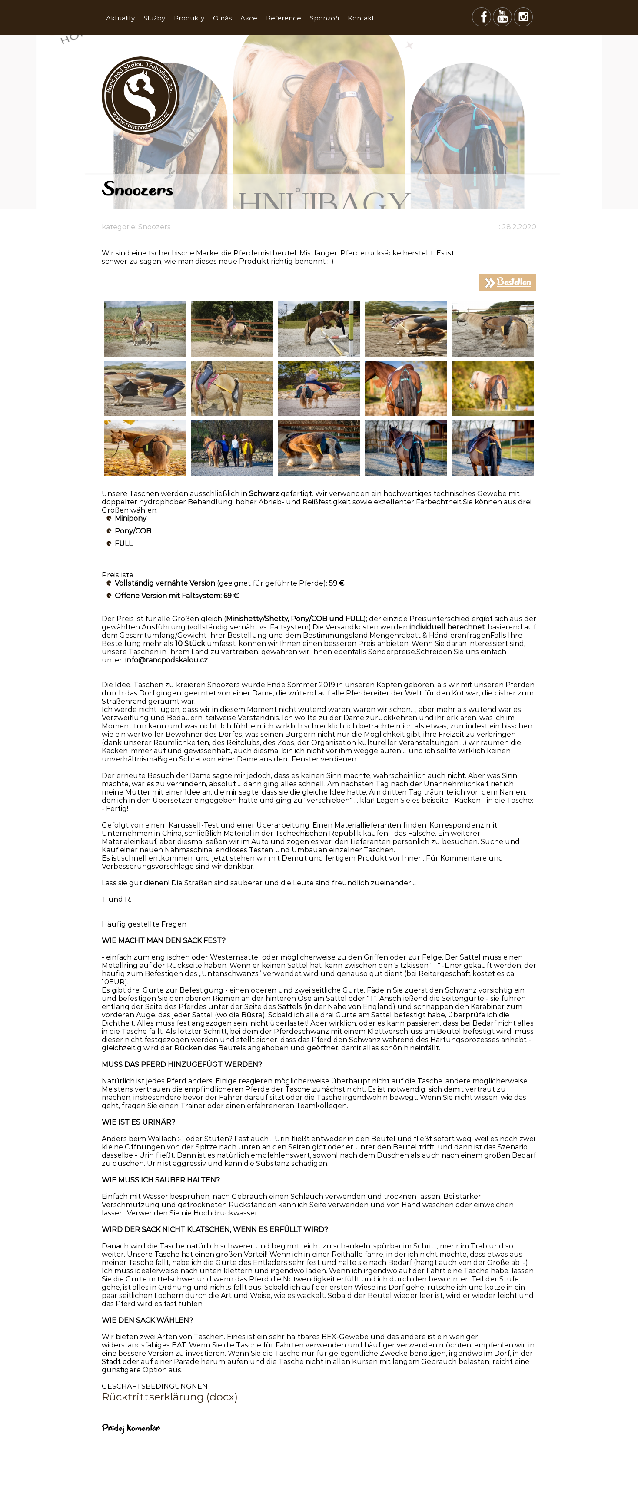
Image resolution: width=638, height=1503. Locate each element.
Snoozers (154, 227)
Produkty (189, 18)
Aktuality (120, 18)
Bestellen (514, 282)
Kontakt (361, 18)
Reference (283, 18)
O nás (222, 18)
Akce (248, 18)
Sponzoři (324, 18)
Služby (154, 18)
